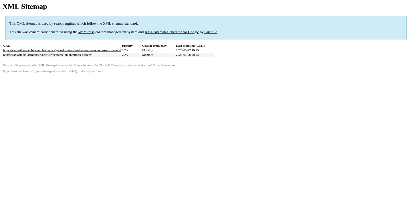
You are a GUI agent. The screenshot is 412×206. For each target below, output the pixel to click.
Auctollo (210, 32)
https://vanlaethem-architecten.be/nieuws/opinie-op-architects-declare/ (47, 54)
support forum (94, 71)
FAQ (74, 71)
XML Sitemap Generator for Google (172, 32)
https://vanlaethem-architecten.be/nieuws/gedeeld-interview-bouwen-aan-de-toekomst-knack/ (62, 50)
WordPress (86, 32)
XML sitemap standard (120, 23)
